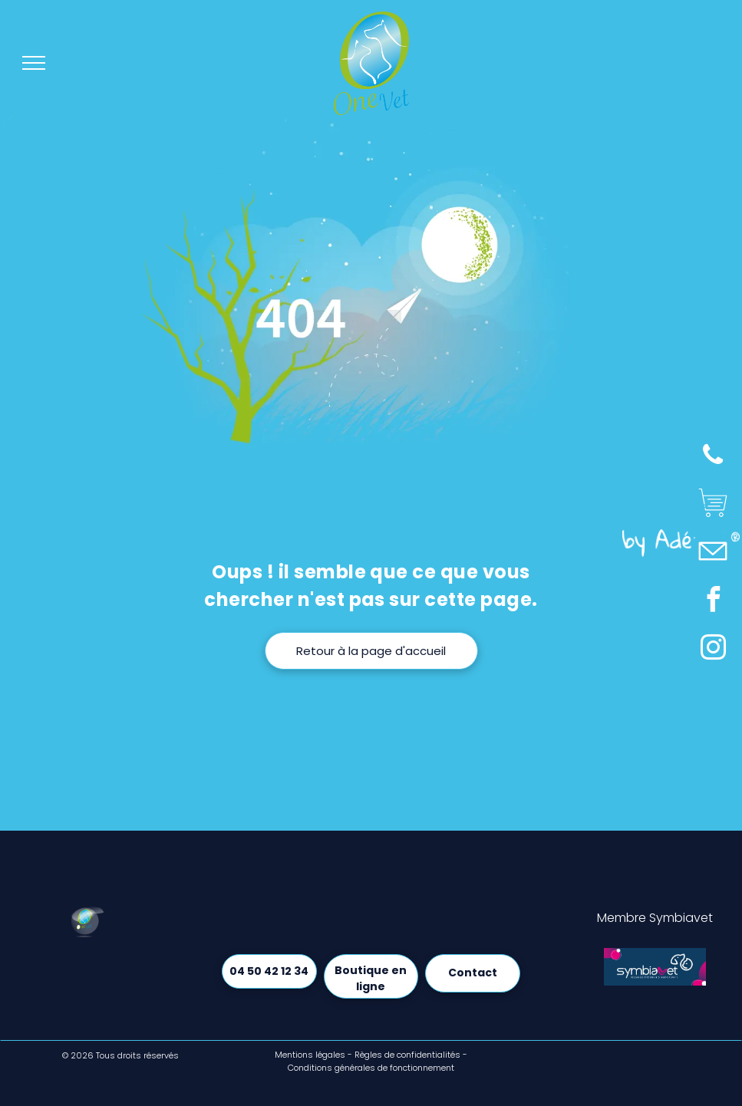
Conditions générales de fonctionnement (371, 1068)
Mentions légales (310, 1054)
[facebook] (713, 602)
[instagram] (713, 650)
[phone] (713, 457)
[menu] (34, 63)
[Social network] (713, 505)
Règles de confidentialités (407, 1054)
